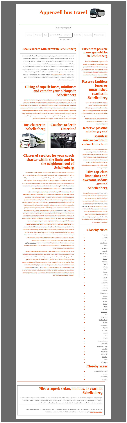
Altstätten (104, 235)
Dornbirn (104, 261)
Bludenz (105, 322)
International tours (99, 35)
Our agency (38, 35)
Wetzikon (104, 349)
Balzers (105, 304)
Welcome (29, 35)
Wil (106, 314)
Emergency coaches (65, 39)
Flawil (105, 267)
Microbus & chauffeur (56, 35)
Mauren (105, 259)
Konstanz (104, 330)
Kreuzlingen (104, 325)
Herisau (105, 277)
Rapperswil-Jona (102, 341)
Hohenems (104, 282)
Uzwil (105, 285)
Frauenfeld (104, 343)
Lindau (105, 306)
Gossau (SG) (103, 253)
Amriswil (104, 288)
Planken (105, 264)
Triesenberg (104, 290)
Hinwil (105, 338)
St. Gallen (104, 248)
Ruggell (105, 245)
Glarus (105, 333)
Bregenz (105, 301)
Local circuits (87, 35)
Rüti (106, 335)
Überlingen (104, 362)
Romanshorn (103, 293)
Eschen (105, 256)
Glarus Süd (104, 354)
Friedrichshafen (103, 320)
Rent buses (68, 35)
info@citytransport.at (63, 28)
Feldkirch (104, 237)
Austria (105, 374)
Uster (105, 359)
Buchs (105, 269)
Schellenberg (103, 243)
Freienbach (104, 351)
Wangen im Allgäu (102, 346)
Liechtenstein (103, 376)
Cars (45, 35)
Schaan (105, 272)
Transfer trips (77, 35)
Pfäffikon (104, 357)
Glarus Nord (104, 317)
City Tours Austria (102, 193)
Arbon (105, 274)
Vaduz (105, 280)
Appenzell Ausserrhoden (100, 371)
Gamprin (105, 251)
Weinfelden (104, 312)
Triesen (105, 296)
